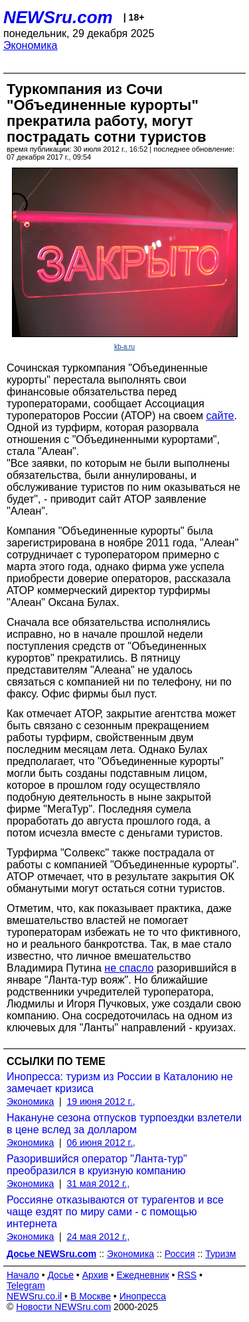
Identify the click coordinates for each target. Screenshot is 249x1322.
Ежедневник (143, 1275)
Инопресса (143, 1296)
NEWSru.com (58, 17)
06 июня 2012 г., (101, 1142)
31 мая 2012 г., (98, 1183)
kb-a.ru (124, 346)
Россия (180, 1253)
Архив (95, 1275)
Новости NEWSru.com (63, 1306)
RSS (187, 1275)
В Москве (90, 1296)
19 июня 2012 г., (101, 1101)
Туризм (220, 1253)
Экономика (30, 45)
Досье (60, 1275)
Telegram (26, 1285)
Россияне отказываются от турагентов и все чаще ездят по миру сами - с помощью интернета (115, 1211)
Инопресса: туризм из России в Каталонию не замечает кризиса (120, 1082)
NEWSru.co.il (34, 1296)
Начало (23, 1275)
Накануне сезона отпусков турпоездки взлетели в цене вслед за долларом (124, 1123)
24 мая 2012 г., (98, 1236)
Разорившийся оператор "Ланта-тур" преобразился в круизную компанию (97, 1164)
